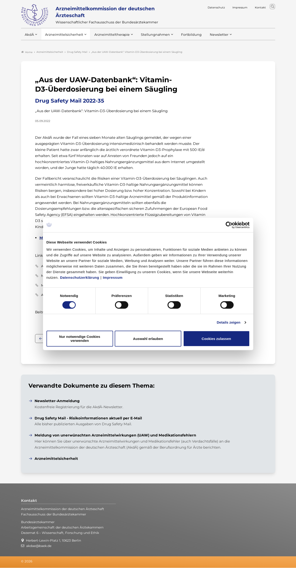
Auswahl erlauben (148, 339)
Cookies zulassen (216, 339)
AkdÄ (29, 37)
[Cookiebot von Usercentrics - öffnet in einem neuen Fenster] (229, 225)
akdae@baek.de (38, 546)
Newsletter (209, 37)
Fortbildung (183, 37)
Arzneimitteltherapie (108, 37)
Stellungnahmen (149, 37)
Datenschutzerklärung (79, 277)
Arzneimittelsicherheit (62, 37)
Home (26, 52)
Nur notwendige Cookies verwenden (79, 339)
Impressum (113, 277)
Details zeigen (228, 322)
